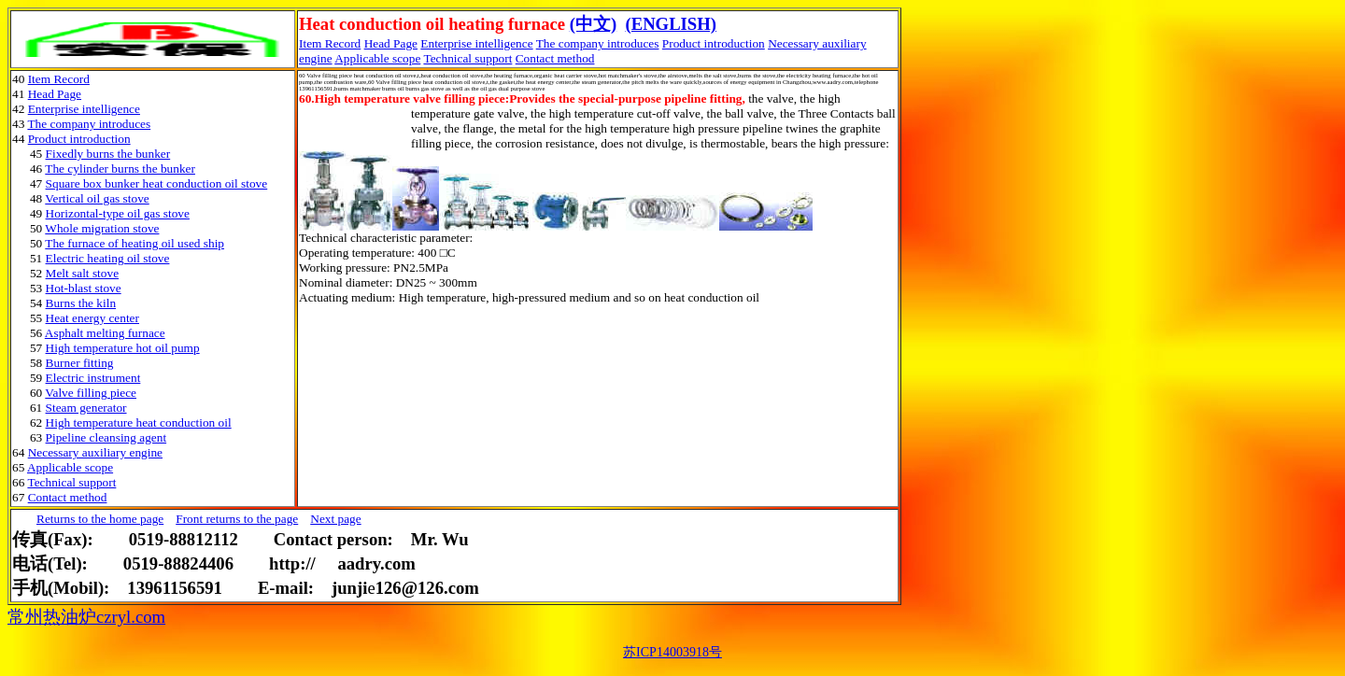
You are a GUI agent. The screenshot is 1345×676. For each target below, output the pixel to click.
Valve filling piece (90, 393)
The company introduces (597, 43)
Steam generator (86, 408)
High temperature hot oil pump (123, 348)
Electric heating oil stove (108, 258)
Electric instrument (93, 378)
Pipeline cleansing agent (106, 437)
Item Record (59, 79)
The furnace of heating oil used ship (134, 243)
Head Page (391, 43)
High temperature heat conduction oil (139, 422)
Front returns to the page (237, 519)
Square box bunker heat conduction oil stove (157, 183)
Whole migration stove (102, 228)
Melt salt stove (82, 273)
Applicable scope (377, 58)
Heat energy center (92, 318)
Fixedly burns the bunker (108, 154)
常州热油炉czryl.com (86, 617)
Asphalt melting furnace (105, 333)
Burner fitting (80, 363)
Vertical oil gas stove (97, 198)
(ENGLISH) (670, 24)
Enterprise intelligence (476, 43)
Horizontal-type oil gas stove (118, 213)
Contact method (555, 58)
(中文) (593, 24)
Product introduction (713, 43)
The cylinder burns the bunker (120, 169)
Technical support (467, 58)
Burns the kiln (81, 303)
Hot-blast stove (83, 288)
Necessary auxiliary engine (95, 452)
